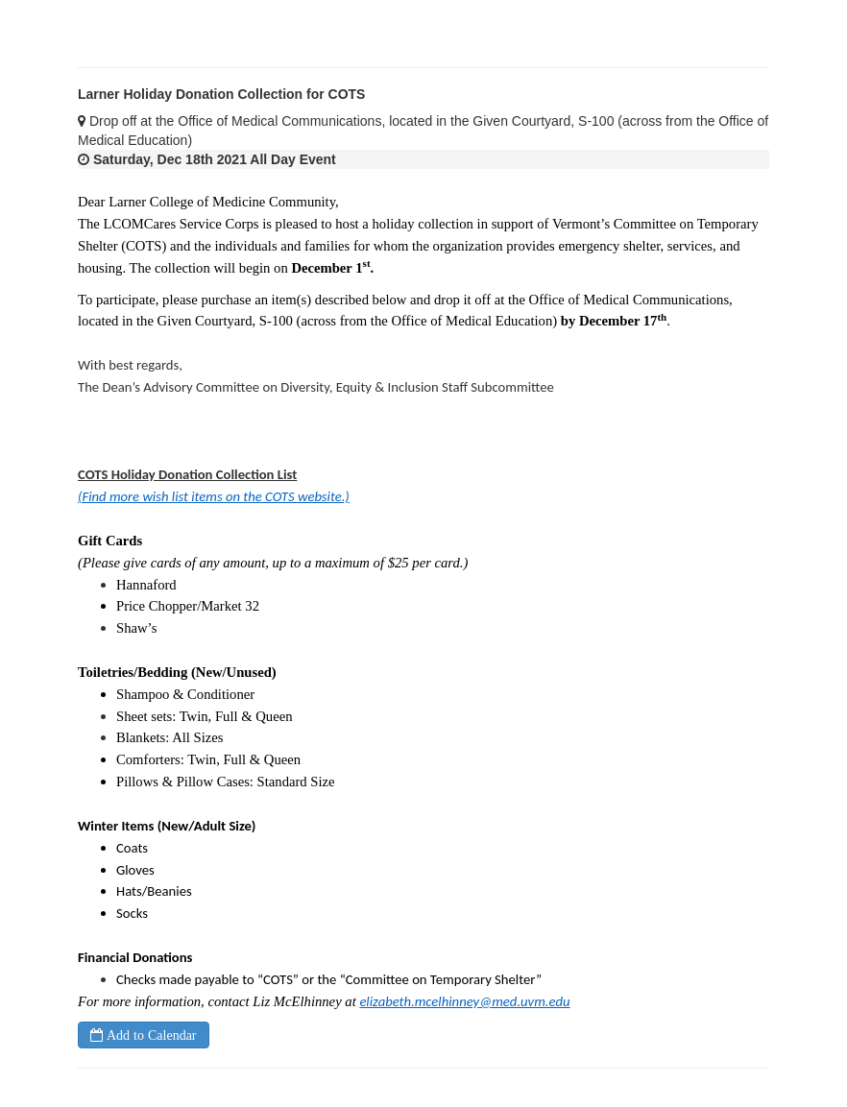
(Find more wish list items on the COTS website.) (214, 496)
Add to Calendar (150, 1035)
